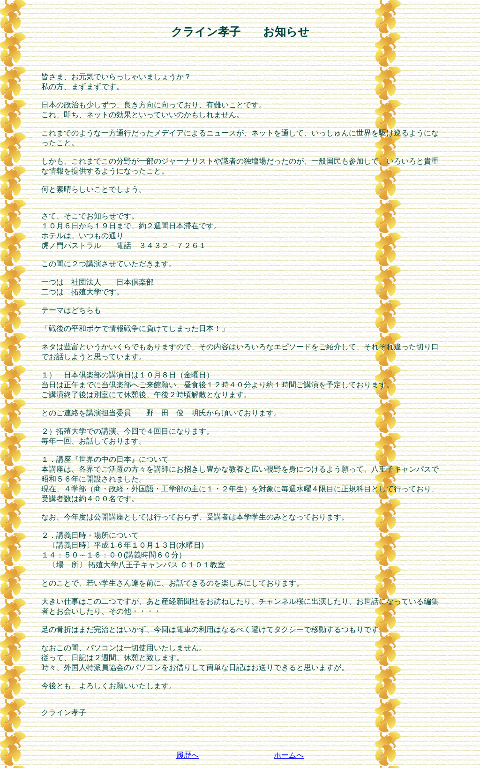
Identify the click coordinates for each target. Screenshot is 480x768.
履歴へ (187, 755)
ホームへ (289, 755)
